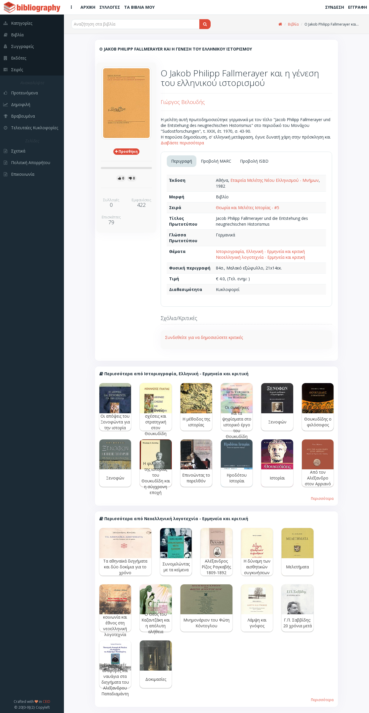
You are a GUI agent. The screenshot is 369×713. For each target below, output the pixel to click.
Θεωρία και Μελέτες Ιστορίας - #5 (247, 207)
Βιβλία (293, 24)
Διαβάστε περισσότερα (182, 143)
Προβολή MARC (216, 161)
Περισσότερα (322, 498)
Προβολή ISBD (254, 161)
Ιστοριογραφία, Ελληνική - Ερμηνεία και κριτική (260, 251)
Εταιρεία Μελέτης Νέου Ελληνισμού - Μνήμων (274, 180)
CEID (46, 701)
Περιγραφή (181, 161)
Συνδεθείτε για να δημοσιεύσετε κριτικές (204, 337)
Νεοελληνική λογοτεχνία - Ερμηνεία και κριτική (260, 257)
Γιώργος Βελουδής (183, 101)
